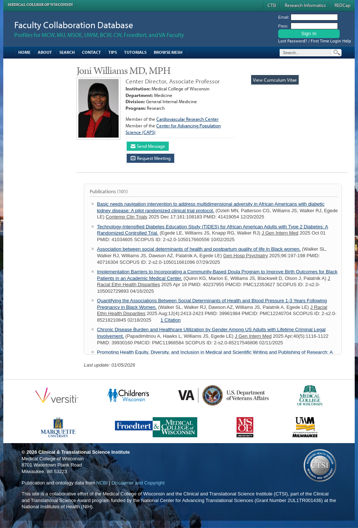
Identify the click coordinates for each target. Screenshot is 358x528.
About (45, 52)
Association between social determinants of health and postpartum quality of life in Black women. (199, 249)
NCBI (102, 483)
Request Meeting (151, 158)
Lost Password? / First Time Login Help (314, 41)
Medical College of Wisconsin (40, 4)
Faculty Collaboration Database (73, 24)
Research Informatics (305, 5)
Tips (112, 52)
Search (67, 52)
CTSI (272, 5)
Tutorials (135, 52)
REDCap (342, 5)
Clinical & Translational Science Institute (84, 452)
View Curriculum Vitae (275, 80)
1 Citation (171, 320)
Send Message (148, 146)
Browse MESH (168, 52)
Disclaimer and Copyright (137, 483)
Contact (91, 52)
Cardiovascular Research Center (187, 119)
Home (24, 52)
